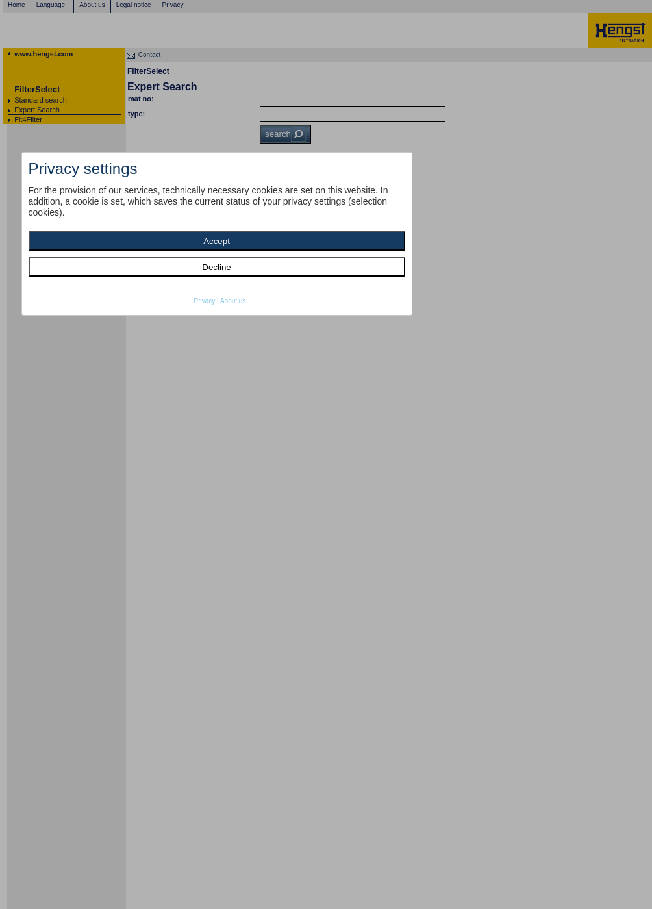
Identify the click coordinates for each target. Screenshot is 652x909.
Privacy (205, 301)
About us (232, 301)
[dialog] (216, 234)
